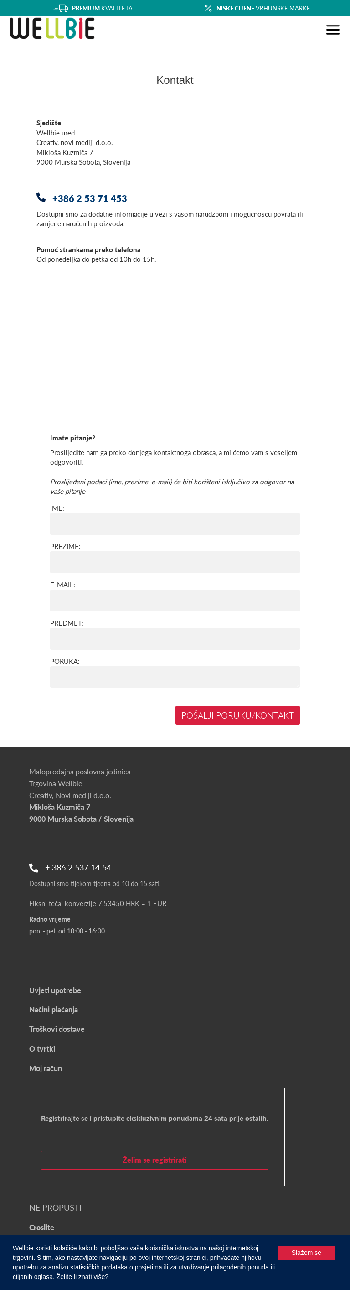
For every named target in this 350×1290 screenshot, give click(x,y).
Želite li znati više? (82, 1276)
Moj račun (45, 1068)
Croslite (41, 1227)
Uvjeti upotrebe (55, 990)
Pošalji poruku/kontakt (237, 715)
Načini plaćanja (53, 1009)
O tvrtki (42, 1048)
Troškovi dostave (57, 1029)
